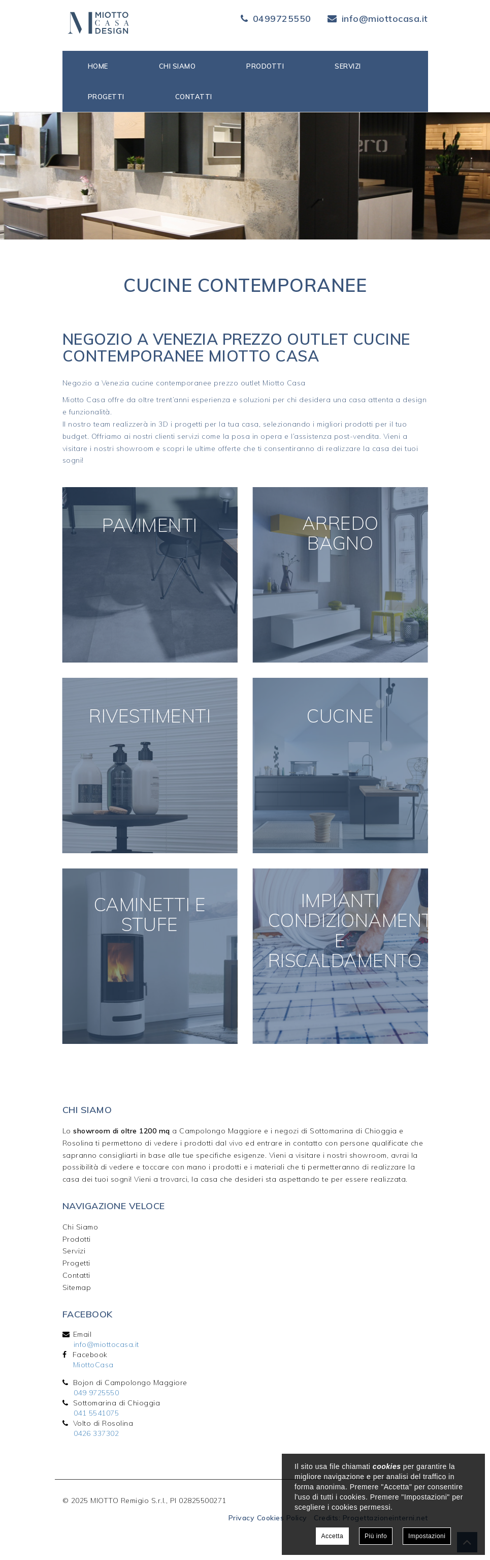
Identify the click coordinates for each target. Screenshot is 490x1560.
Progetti (106, 97)
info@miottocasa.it (385, 18)
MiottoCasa (93, 1364)
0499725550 (282, 18)
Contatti (193, 97)
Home (98, 66)
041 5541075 (96, 1413)
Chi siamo (177, 66)
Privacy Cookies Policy (267, 1517)
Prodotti (265, 66)
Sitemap (76, 1287)
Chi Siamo (80, 1227)
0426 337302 (96, 1433)
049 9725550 (96, 1392)
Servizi (348, 66)
